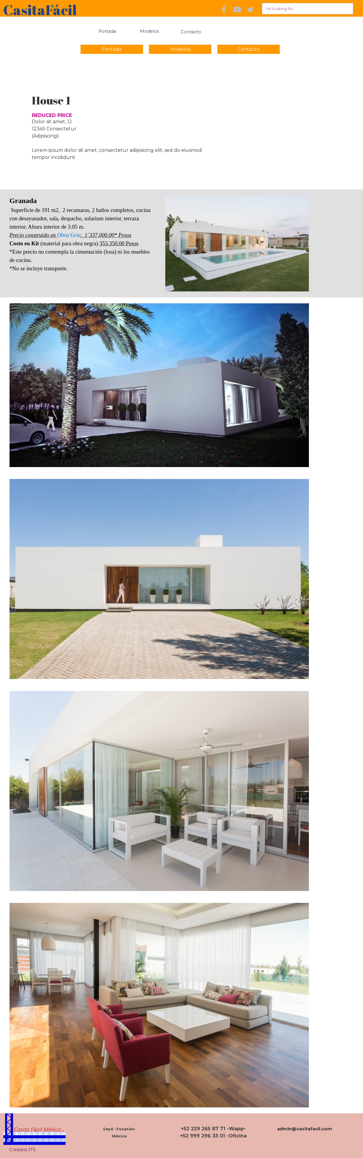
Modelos (149, 31)
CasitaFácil (40, 9)
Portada (107, 31)
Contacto (249, 49)
